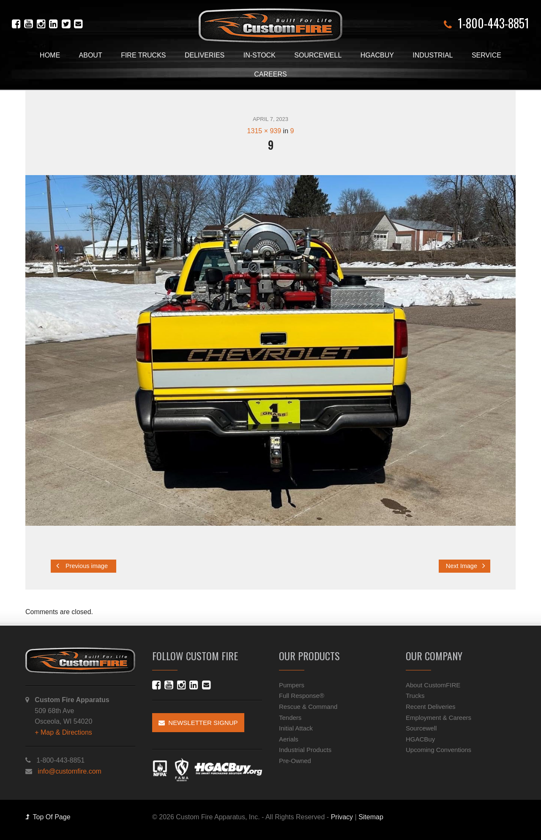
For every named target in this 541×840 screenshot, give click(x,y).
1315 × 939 (264, 131)
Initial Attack (296, 728)
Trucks (415, 695)
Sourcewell (318, 55)
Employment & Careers (438, 717)
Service (486, 55)
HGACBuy (377, 55)
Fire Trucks (143, 55)
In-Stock (259, 55)
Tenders (290, 717)
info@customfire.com (69, 771)
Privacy (342, 817)
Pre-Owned (295, 760)
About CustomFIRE (433, 685)
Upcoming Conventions (438, 749)
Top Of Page (48, 817)
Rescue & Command (308, 706)
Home (50, 55)
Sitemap (370, 817)
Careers (270, 74)
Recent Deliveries (431, 706)
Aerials (288, 739)
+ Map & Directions (63, 732)
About (90, 55)
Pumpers (291, 685)
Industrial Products (305, 749)
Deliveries (204, 55)
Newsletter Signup (198, 722)
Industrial (433, 55)
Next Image (465, 566)
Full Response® (301, 695)
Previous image (82, 566)
